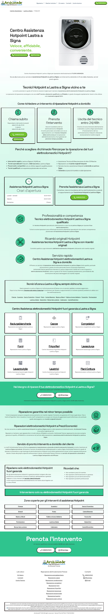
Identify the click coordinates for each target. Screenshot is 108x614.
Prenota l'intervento (19, 55)
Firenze (14, 297)
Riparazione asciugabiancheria (54, 575)
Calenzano (63, 300)
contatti (68, 3)
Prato (42, 297)
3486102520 (101, 3)
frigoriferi (54, 346)
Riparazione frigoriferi (54, 588)
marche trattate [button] (51, 3)
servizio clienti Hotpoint (32, 478)
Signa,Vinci (43, 300)
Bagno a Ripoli (60, 297)
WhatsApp (35, 55)
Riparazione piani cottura (54, 599)
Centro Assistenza (16, 11)
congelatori (87, 323)
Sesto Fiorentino (29, 297)
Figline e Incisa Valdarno (73, 297)
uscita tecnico (77, 3)
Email (87, 580)
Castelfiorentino (73, 300)
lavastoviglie (20, 369)
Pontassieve (93, 297)
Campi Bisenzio (50, 297)
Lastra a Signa (27, 11)
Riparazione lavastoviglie (54, 593)
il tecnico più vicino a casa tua (33, 290)
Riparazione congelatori (54, 583)
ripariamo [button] (40, 3)
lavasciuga (88, 346)
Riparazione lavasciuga (54, 591)
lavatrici (54, 369)
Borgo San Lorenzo (53, 300)
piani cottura (88, 369)
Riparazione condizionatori (54, 580)
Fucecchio (85, 297)
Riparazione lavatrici (54, 596)
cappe (54, 323)
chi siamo (61, 3)
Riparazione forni (54, 586)
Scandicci (20, 297)
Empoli (38, 297)
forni (20, 346)
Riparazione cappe (54, 578)
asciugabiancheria (20, 323)
